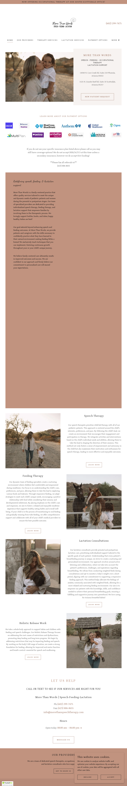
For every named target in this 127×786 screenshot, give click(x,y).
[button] (116, 40)
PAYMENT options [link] (98, 40)
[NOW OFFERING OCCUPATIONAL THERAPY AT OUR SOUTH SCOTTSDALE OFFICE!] (63, 1)
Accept (110, 777)
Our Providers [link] (25, 40)
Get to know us (63, 771)
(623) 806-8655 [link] (66, 708)
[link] (63, 23)
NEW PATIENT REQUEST (97, 97)
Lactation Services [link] (73, 40)
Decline (88, 777)
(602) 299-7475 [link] (114, 23)
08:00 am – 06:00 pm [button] (68, 727)
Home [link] (10, 40)
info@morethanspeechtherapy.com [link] (64, 712)
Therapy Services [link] (47, 40)
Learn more (94, 465)
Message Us (63, 740)
